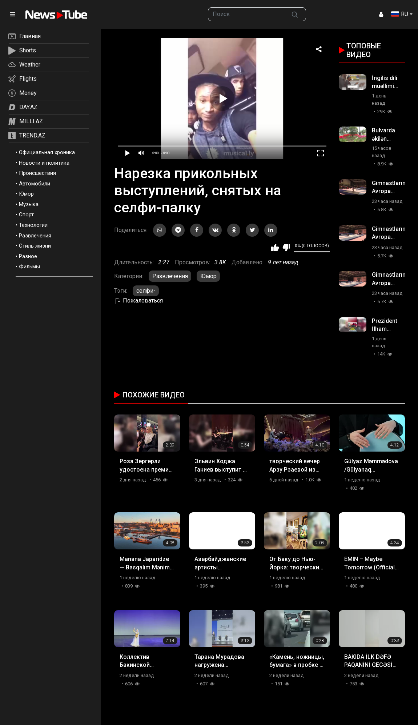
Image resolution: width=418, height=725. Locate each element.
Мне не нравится (286, 247)
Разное (28, 256)
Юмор (26, 194)
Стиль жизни (35, 246)
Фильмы (29, 266)
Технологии (33, 225)
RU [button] (399, 14)
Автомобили (34, 183)
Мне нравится (275, 247)
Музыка (29, 204)
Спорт (26, 214)
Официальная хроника (47, 152)
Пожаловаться (138, 300)
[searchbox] (246, 14)
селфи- (146, 290)
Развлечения (35, 235)
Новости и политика (44, 163)
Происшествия (37, 173)
